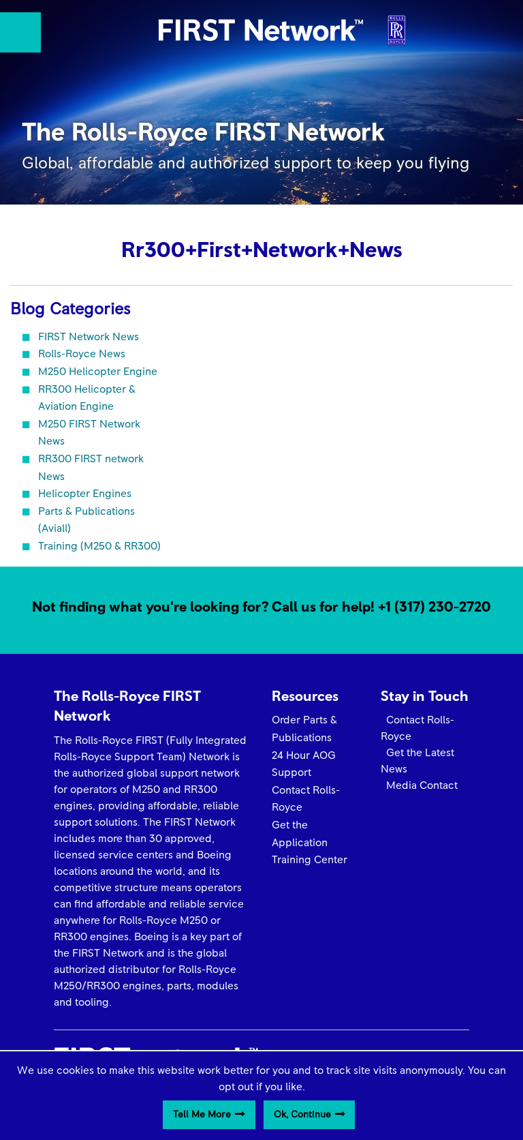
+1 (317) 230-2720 (434, 607)
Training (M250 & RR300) (99, 546)
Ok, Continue (302, 1115)
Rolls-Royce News (81, 353)
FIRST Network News (88, 336)
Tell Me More (202, 1115)
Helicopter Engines (84, 493)
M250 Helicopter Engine (97, 371)
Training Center (309, 859)
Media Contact (419, 785)
